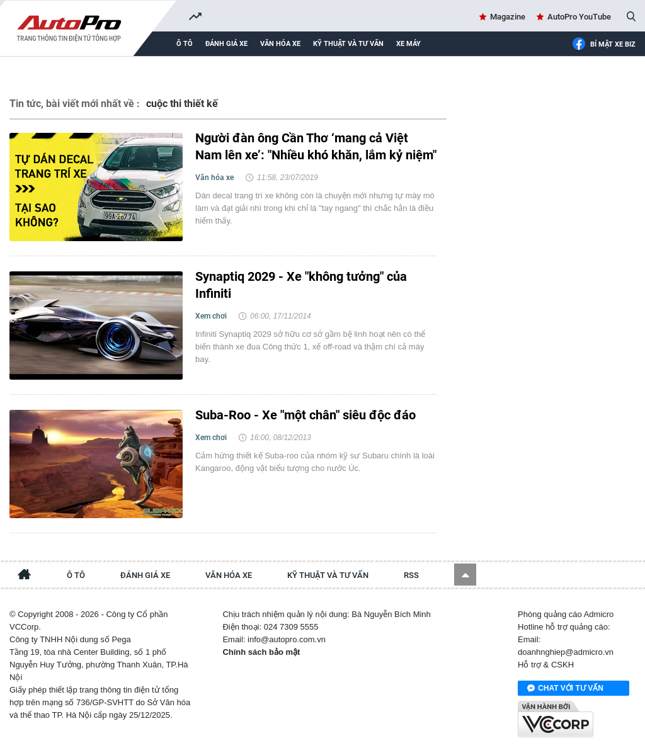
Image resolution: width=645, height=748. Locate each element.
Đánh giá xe (226, 44)
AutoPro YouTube (579, 16)
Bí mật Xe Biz (604, 45)
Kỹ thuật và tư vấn (348, 44)
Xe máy (408, 44)
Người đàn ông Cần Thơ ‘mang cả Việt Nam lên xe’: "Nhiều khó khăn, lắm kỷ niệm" (316, 146)
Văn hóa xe (280, 44)
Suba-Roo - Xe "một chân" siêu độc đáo (305, 414)
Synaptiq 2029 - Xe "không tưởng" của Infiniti (301, 285)
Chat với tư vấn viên (565, 689)
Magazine (507, 16)
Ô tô (184, 44)
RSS (411, 575)
